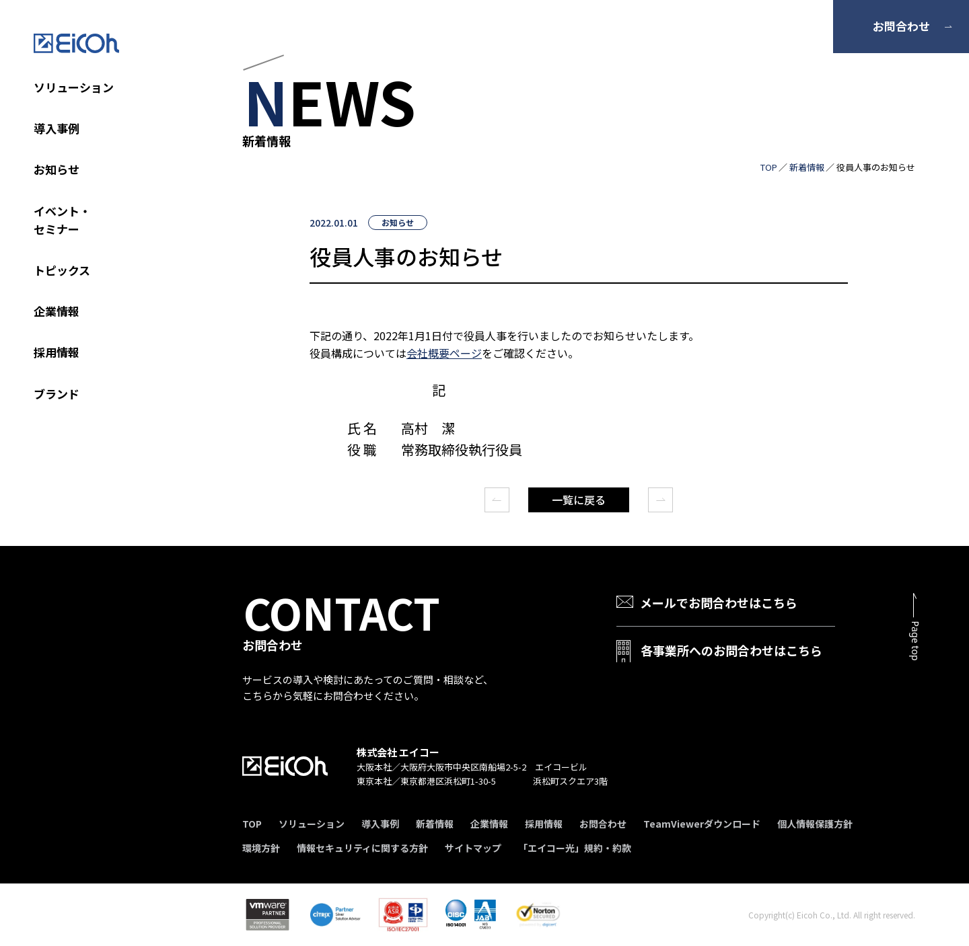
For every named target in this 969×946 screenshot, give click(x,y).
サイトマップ (473, 848)
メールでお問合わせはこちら (718, 602)
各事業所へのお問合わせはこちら (731, 650)
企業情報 (56, 311)
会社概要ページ (444, 353)
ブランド (56, 393)
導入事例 (56, 128)
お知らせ (56, 169)
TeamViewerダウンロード (701, 823)
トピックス (62, 270)
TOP (768, 167)
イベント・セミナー (62, 219)
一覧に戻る (579, 499)
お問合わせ (901, 25)
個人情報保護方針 (815, 823)
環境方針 (261, 848)
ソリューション (74, 87)
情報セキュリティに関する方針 (362, 848)
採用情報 (56, 352)
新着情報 (806, 167)
